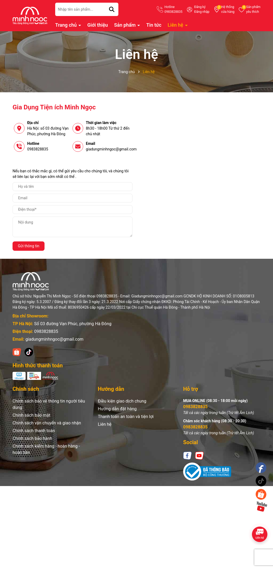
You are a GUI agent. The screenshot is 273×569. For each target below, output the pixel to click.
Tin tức (154, 25)
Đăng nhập (201, 12)
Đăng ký (200, 7)
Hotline (173, 9)
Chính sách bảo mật (31, 415)
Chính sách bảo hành (32, 438)
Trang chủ (66, 25)
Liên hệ (176, 25)
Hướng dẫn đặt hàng (117, 408)
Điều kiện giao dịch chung (122, 401)
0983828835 (37, 149)
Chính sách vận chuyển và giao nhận (47, 422)
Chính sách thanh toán (34, 430)
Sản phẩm (253, 9)
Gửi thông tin (28, 246)
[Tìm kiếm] (111, 9)
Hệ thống (228, 9)
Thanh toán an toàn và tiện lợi (126, 416)
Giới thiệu (97, 25)
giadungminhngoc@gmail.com (111, 149)
